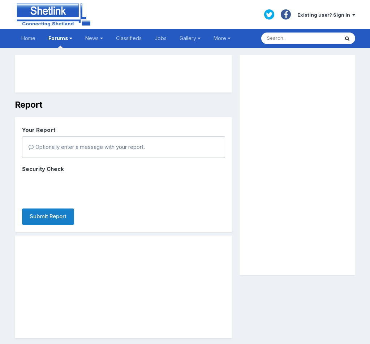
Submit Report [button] (48, 216)
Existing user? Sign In (326, 15)
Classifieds (129, 38)
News (94, 38)
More (222, 38)
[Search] (300, 38)
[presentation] (77, 189)
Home (28, 38)
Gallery (190, 38)
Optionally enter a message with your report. (87, 146)
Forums (60, 41)
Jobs (161, 38)
